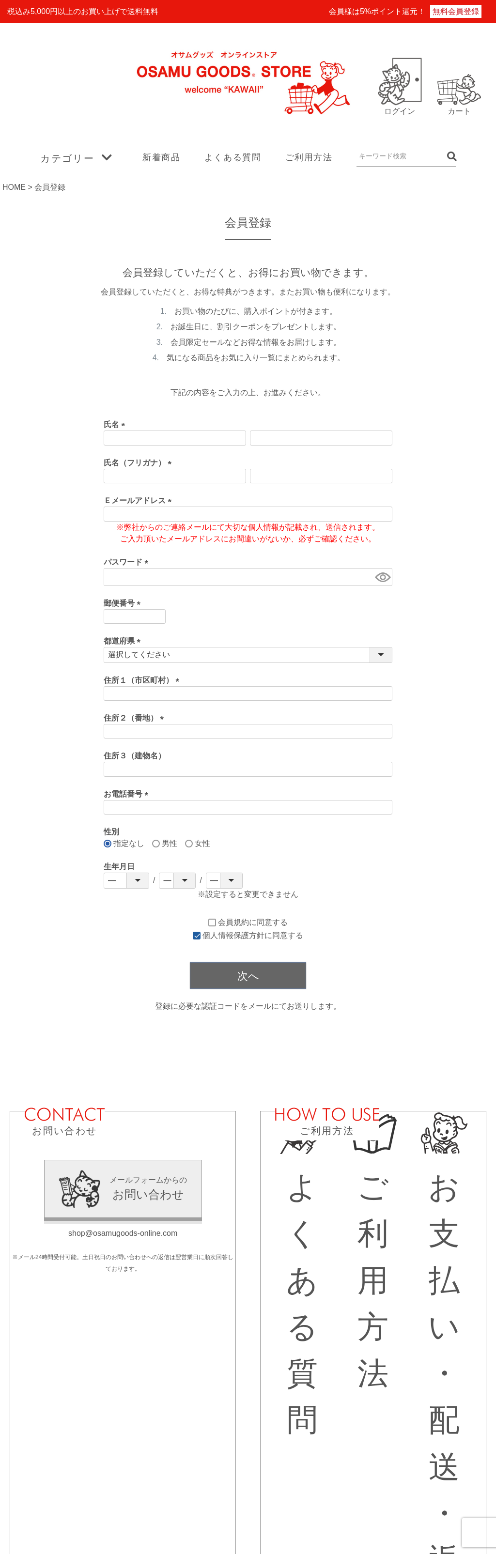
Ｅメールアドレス (139, 500)
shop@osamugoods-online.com (122, 1233)
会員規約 (233, 922)
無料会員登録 (456, 11)
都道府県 (124, 641)
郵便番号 (124, 603)
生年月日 (119, 866)
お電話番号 (128, 794)
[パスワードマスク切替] (382, 577)
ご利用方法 (309, 157)
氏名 (116, 424)
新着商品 (161, 157)
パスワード (128, 562)
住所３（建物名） (135, 756)
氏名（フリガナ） (139, 463)
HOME (14, 187)
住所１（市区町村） (143, 680)
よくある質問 (233, 157)
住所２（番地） (136, 718)
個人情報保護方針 (233, 935)
